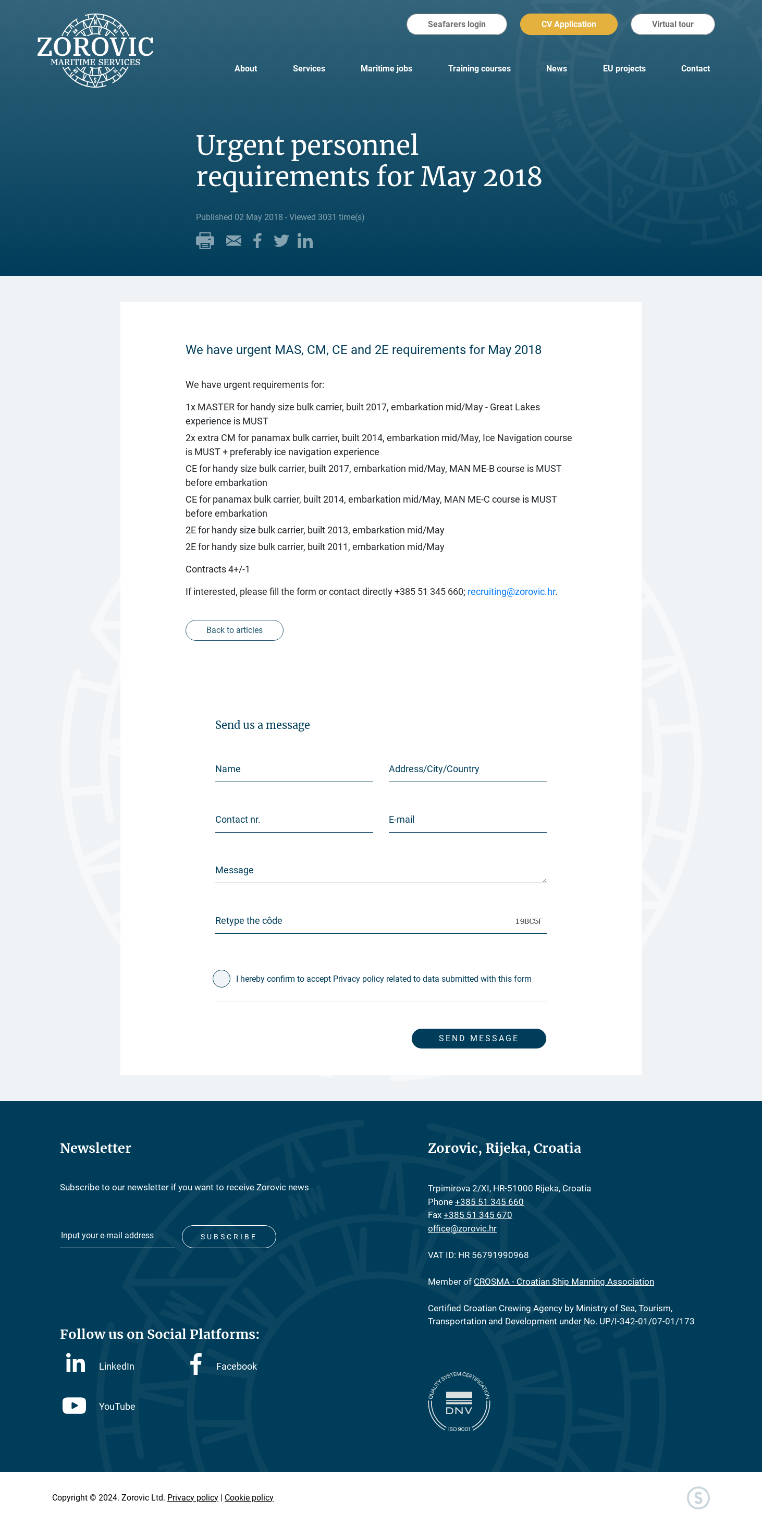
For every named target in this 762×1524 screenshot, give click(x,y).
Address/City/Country (434, 768)
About (246, 69)
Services (309, 69)
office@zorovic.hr (462, 1228)
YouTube (99, 1405)
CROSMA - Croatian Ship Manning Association (564, 1281)
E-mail (401, 819)
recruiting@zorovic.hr (511, 591)
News (556, 69)
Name (228, 768)
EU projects (624, 69)
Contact (695, 69)
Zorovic (102, 52)
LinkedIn (100, 1364)
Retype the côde (248, 920)
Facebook (223, 1365)
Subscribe (229, 1235)
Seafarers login (457, 24)
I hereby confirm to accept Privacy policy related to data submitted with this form (384, 979)
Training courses (479, 69)
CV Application (569, 24)
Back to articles (235, 630)
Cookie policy (249, 1498)
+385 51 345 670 (478, 1215)
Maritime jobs (386, 69)
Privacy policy (192, 1498)
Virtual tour (673, 24)
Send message (477, 1038)
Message (234, 869)
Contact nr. (238, 819)
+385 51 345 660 (489, 1202)
